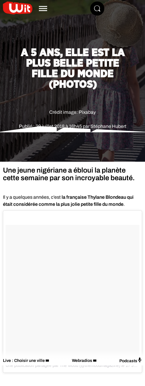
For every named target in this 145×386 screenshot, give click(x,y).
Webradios (82, 360)
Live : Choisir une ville (24, 360)
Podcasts (130, 360)
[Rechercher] (97, 8)
